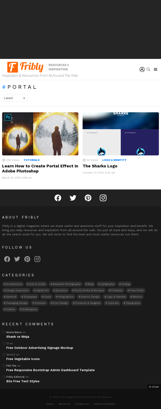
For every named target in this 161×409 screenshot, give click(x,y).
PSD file (11, 365)
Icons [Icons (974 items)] (47, 296)
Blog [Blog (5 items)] (90, 284)
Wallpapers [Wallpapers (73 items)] (29, 309)
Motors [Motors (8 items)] (137, 296)
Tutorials (31, 160)
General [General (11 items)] (11, 296)
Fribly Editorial (15, 376)
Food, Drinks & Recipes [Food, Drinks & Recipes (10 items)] (89, 290)
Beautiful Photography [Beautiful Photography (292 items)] (66, 284)
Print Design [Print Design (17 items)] (60, 303)
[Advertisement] (80, 29)
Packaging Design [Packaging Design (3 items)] (16, 303)
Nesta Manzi (14, 332)
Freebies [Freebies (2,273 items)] (117, 290)
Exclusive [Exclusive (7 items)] (61, 290)
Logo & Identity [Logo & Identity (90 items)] (116, 296)
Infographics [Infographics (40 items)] (66, 296)
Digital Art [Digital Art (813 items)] (42, 290)
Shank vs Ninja (17, 337)
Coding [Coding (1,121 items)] (126, 284)
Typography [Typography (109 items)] (133, 303)
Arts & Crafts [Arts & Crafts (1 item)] (37, 284)
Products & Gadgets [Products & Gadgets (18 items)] (87, 303)
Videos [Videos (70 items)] (10, 309)
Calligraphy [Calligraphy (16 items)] (107, 284)
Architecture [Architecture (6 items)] (14, 284)
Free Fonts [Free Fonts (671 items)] (137, 290)
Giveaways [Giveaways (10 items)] (30, 296)
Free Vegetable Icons (23, 359)
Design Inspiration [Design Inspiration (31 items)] (17, 290)
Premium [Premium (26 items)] (40, 303)
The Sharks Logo (100, 165)
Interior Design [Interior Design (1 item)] (90, 296)
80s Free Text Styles (22, 381)
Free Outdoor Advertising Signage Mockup (39, 348)
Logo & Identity (114, 160)
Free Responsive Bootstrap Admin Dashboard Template (50, 370)
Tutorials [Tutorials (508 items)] (113, 303)
